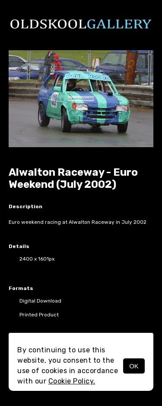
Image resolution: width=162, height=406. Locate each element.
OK (134, 366)
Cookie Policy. (71, 381)
